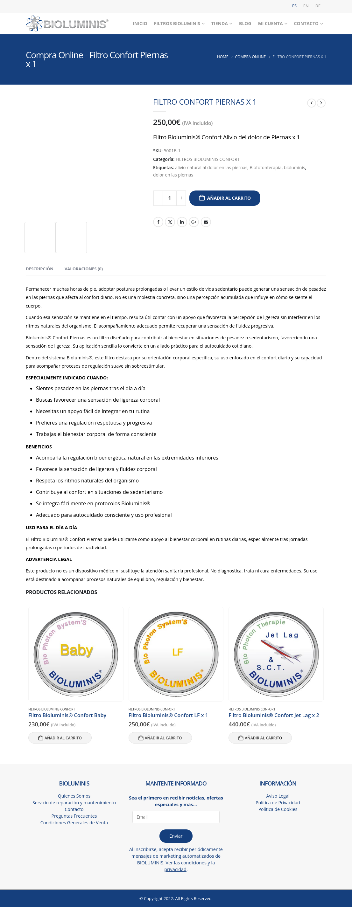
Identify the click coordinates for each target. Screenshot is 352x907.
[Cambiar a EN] (306, 6)
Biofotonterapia (265, 167)
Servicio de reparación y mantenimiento (74, 803)
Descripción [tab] (39, 269)
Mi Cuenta (270, 23)
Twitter (170, 222)
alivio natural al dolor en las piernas (211, 167)
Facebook (158, 222)
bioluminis (294, 167)
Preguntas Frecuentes (74, 816)
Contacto (306, 23)
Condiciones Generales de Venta (74, 823)
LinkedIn (182, 222)
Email (206, 222)
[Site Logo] (67, 23)
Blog (245, 23)
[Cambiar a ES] (294, 6)
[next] (321, 103)
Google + (194, 222)
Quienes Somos (74, 796)
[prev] (311, 103)
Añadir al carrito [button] (63, 738)
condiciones (194, 863)
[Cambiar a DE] (318, 6)
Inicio (140, 23)
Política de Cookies (278, 810)
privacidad (175, 869)
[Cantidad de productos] (170, 198)
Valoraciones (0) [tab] (84, 269)
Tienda (219, 23)
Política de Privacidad (277, 803)
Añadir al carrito (229, 198)
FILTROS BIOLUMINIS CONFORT (208, 159)
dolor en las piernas (173, 175)
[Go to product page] (76, 654)
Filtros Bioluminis (177, 23)
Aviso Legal (278, 796)
